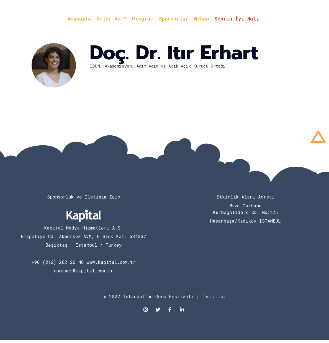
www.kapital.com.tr (111, 262)
